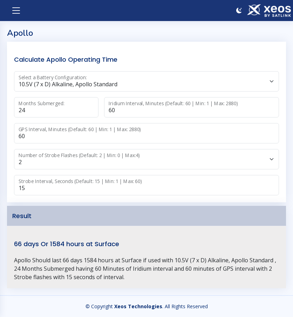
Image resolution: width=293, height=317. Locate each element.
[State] (146, 159)
